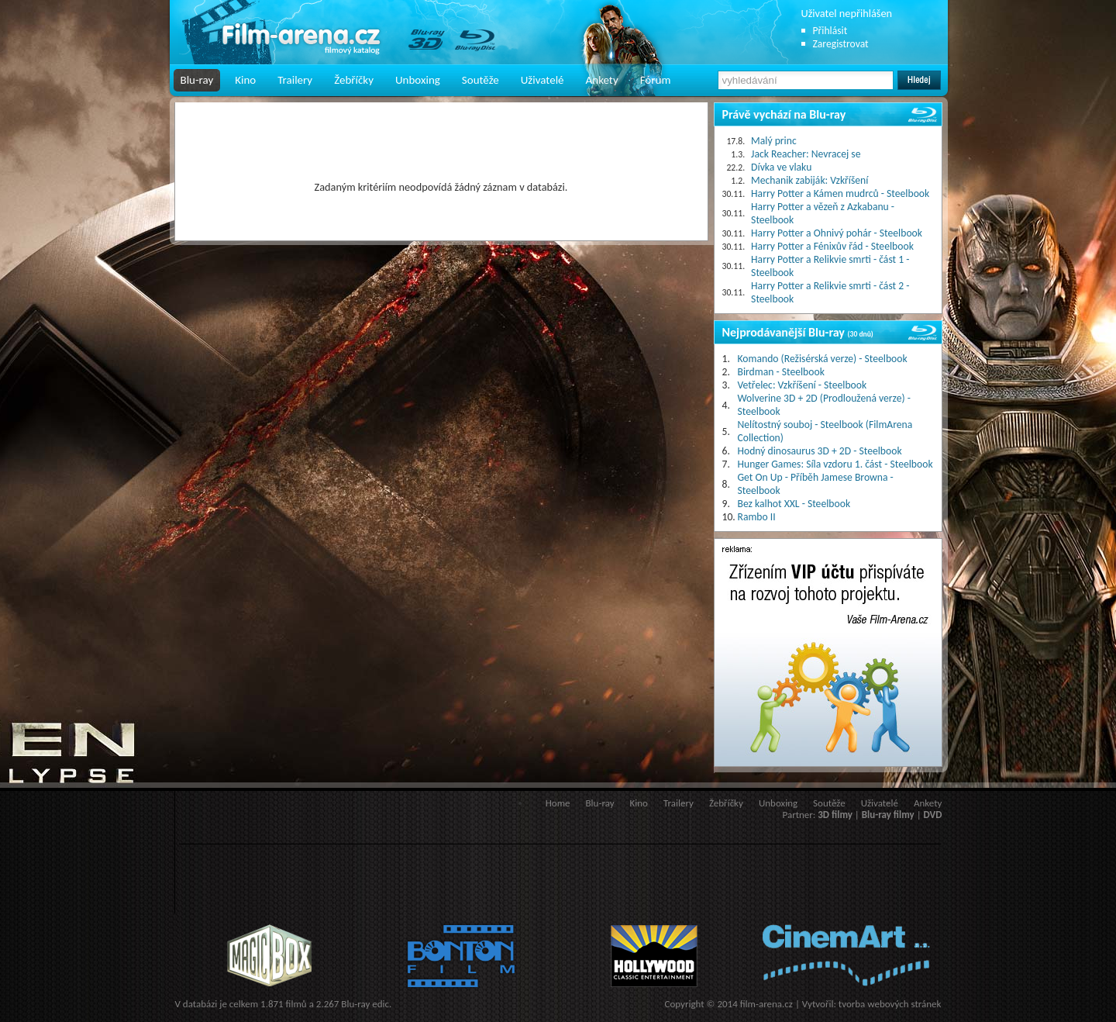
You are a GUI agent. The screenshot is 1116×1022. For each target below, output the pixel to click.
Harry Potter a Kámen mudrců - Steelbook (840, 193)
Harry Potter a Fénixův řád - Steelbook (832, 246)
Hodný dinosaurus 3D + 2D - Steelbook (820, 450)
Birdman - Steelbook (781, 371)
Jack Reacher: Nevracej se (805, 154)
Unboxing (417, 80)
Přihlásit (830, 30)
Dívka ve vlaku (781, 167)
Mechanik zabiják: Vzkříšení (809, 180)
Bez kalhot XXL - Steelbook (794, 503)
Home (558, 803)
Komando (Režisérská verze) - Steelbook (823, 358)
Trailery (294, 80)
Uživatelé (542, 80)
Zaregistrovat (841, 43)
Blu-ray (197, 80)
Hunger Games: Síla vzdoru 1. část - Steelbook (835, 464)
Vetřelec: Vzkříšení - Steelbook (802, 385)
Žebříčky (354, 80)
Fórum (655, 80)
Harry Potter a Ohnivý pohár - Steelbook (836, 233)
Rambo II (757, 516)
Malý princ (774, 140)
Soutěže (480, 80)
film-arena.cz (766, 1004)
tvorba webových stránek (890, 1004)
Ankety (602, 80)
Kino (245, 80)
